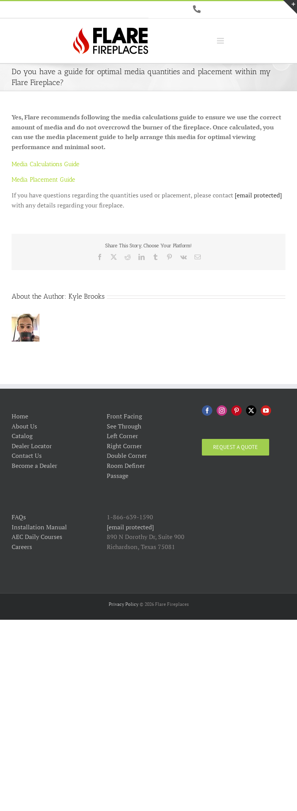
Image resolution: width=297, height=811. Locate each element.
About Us (24, 426)
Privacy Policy (123, 604)
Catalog (22, 436)
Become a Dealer (34, 465)
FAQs (19, 517)
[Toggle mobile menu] (221, 41)
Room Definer (126, 465)
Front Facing (124, 416)
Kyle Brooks (86, 296)
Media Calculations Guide (45, 164)
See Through (124, 426)
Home (20, 416)
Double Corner (127, 455)
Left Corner (122, 436)
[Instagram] (222, 410)
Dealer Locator (32, 446)
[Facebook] (207, 410)
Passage (117, 475)
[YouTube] (266, 410)
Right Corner (124, 446)
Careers (22, 546)
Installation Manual (39, 527)
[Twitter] (251, 410)
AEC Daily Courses (37, 536)
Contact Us (27, 455)
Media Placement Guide (43, 179)
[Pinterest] (236, 410)
